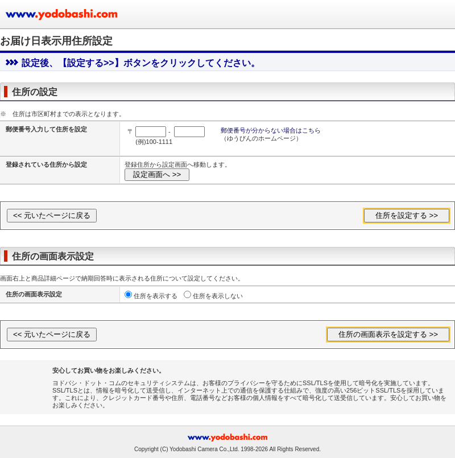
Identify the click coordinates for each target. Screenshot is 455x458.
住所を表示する (155, 295)
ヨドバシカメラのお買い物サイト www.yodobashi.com (62, 14)
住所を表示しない (218, 295)
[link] (29, 383)
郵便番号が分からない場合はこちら (271, 130)
